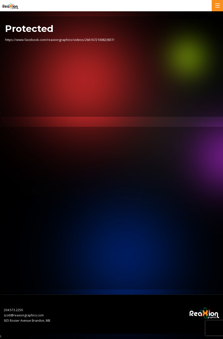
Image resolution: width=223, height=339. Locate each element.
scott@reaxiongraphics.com (24, 315)
